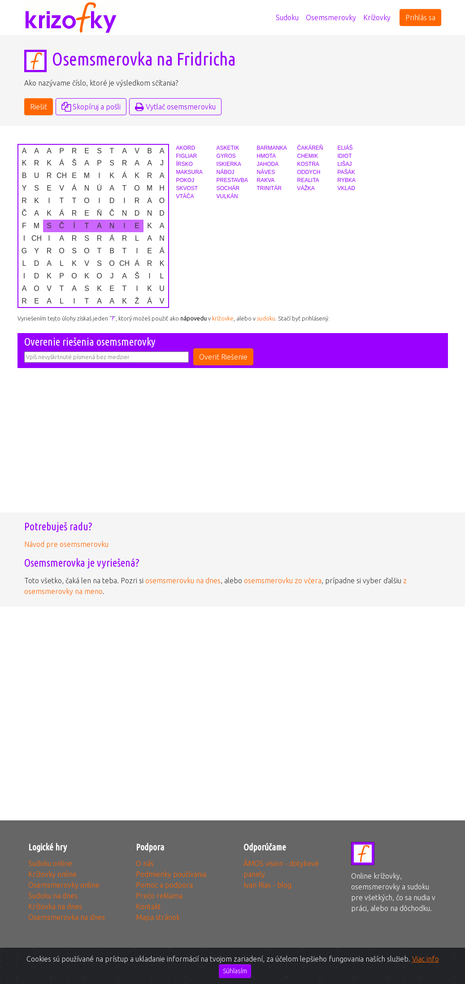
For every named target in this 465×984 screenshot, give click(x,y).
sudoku (266, 318)
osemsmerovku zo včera (283, 581)
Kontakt (148, 906)
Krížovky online (52, 874)
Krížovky (377, 17)
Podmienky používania (171, 874)
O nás (145, 863)
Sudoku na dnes (53, 896)
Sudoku (287, 17)
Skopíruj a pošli (91, 107)
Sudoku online (50, 863)
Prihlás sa (420, 17)
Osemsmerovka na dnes (66, 917)
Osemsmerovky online (64, 885)
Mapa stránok (158, 917)
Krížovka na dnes (55, 906)
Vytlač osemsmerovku (175, 107)
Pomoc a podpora (164, 885)
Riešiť (38, 107)
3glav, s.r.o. (226, 968)
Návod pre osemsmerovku (66, 544)
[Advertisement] (232, 447)
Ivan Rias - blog (267, 885)
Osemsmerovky (331, 17)
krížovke (223, 318)
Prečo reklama (159, 896)
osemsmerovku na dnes (183, 581)
